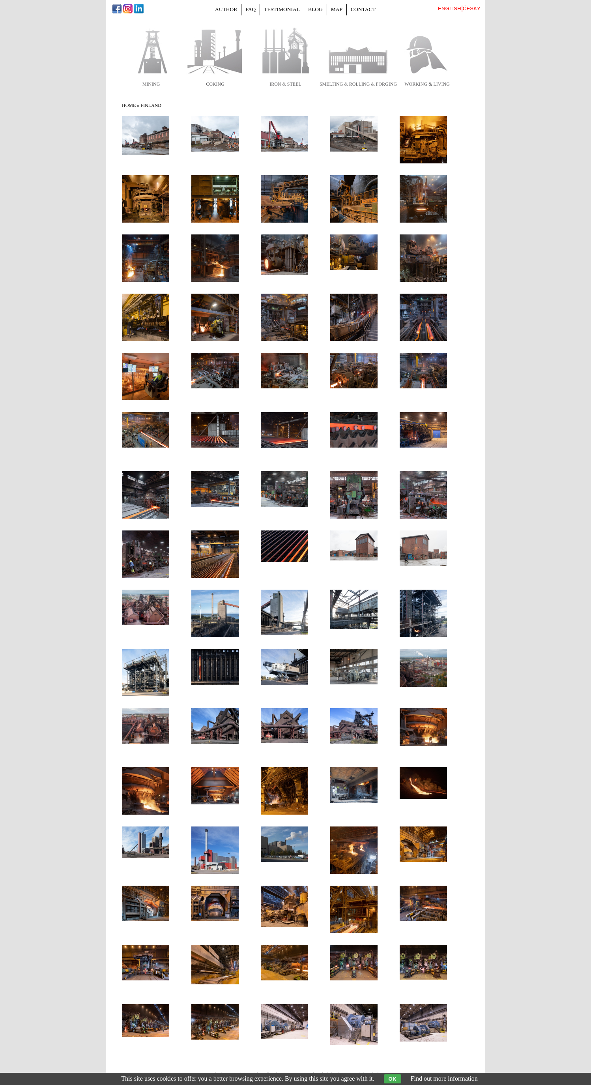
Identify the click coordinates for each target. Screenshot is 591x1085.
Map (336, 9)
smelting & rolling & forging (358, 84)
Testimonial (282, 9)
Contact (363, 9)
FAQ (250, 9)
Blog (315, 9)
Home (129, 105)
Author (226, 9)
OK (392, 1079)
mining (151, 84)
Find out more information (444, 1078)
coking (215, 84)
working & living (427, 84)
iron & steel (285, 84)
